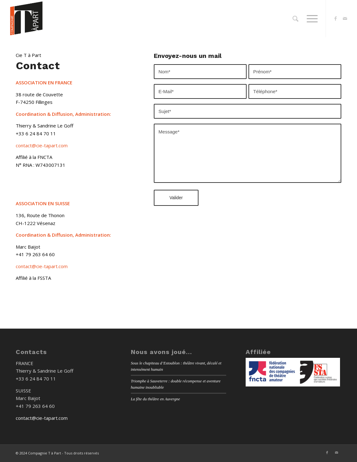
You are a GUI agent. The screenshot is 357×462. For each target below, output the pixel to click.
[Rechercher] (295, 18)
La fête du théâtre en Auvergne (155, 399)
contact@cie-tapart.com (42, 145)
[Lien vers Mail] (345, 18)
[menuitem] (295, 18)
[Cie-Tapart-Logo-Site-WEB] (26, 18)
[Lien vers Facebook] (335, 18)
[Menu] (310, 18)
